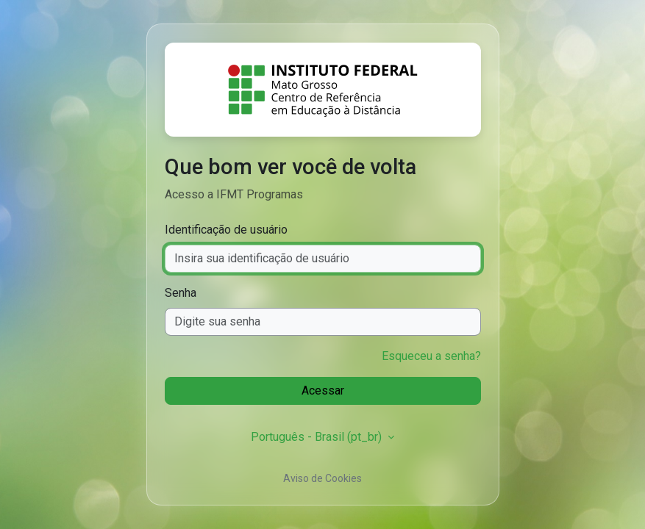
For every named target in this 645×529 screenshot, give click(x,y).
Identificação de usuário (226, 230)
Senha (180, 293)
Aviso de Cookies (322, 478)
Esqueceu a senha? (431, 356)
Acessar (323, 390)
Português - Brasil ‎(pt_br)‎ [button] (318, 437)
